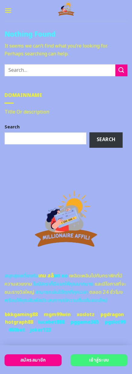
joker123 (40, 330)
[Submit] (121, 70)
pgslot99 (115, 322)
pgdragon (112, 314)
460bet (16, 330)
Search (12, 127)
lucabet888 (51, 322)
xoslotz (86, 314)
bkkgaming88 (21, 314)
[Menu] (8, 10)
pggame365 (85, 322)
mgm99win (57, 314)
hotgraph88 (19, 322)
